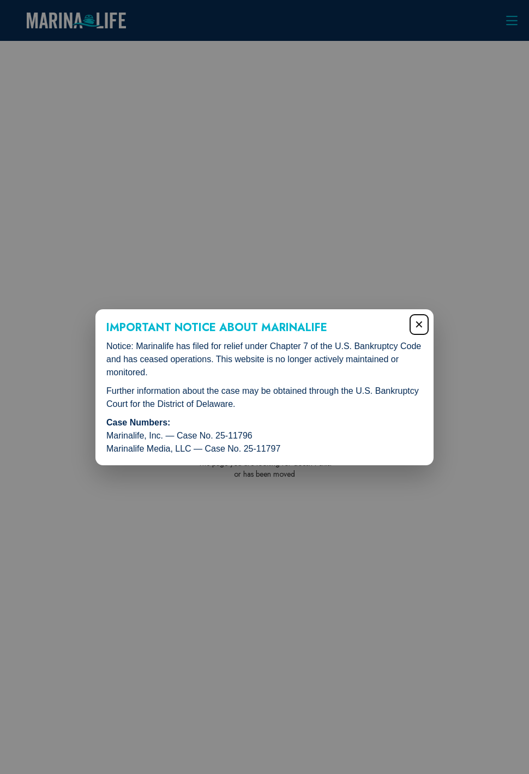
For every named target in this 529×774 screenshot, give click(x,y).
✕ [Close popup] (419, 325)
